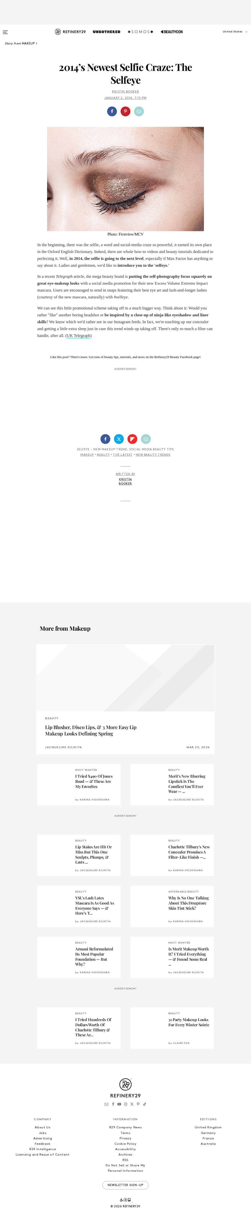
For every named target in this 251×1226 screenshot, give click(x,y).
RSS (125, 1160)
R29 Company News (125, 1127)
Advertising (42, 1138)
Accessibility (125, 1149)
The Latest (123, 454)
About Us (42, 1127)
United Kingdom (208, 1127)
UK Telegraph (78, 335)
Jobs (43, 1133)
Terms (125, 1133)
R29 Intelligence (42, 1149)
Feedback (42, 1144)
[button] (226, 36)
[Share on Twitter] (119, 439)
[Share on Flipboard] (132, 439)
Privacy (126, 1138)
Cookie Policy (125, 1144)
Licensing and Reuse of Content (43, 1154)
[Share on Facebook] (112, 111)
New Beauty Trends (153, 454)
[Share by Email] (139, 111)
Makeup (87, 454)
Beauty (103, 454)
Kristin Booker (125, 91)
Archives (125, 1154)
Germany (208, 1133)
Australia (208, 1144)
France (208, 1138)
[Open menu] (5, 30)
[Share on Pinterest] (125, 111)
